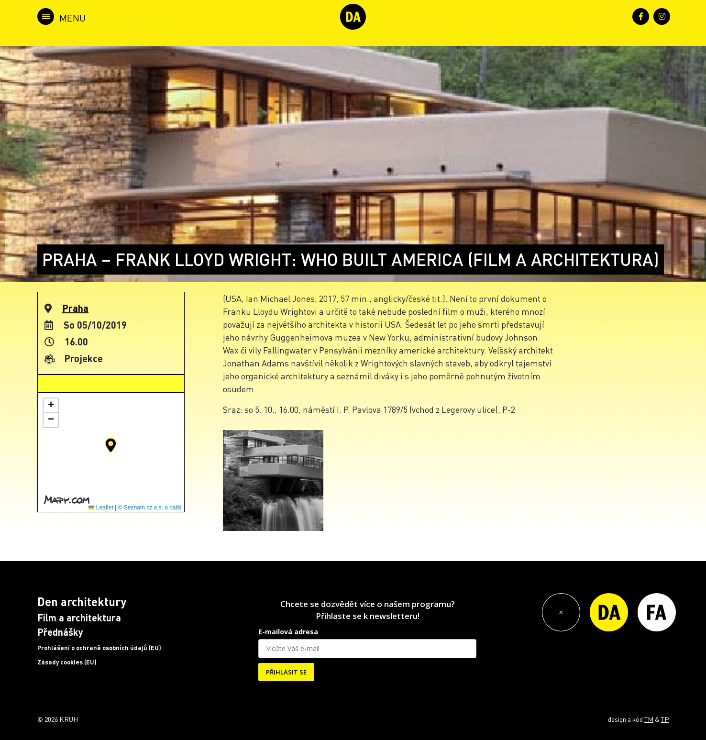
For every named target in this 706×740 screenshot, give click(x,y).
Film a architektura (79, 617)
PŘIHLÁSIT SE (286, 672)
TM (648, 719)
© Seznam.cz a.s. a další (150, 507)
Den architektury (81, 601)
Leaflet (100, 507)
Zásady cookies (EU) (67, 662)
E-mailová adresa (288, 631)
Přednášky (60, 632)
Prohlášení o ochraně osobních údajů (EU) (99, 648)
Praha (75, 308)
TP (665, 719)
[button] (110, 445)
